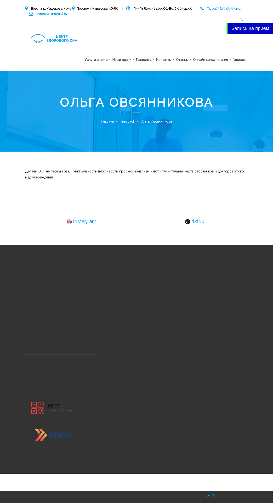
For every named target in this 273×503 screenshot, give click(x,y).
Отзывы (182, 60)
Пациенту (143, 60)
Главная (107, 121)
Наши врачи (121, 60)
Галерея (239, 60)
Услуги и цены (96, 60)
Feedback (127, 121)
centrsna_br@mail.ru (52, 14)
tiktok (194, 221)
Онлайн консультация (210, 60)
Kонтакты (163, 60)
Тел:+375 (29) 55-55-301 (223, 8)
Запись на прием (250, 28)
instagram (82, 221)
